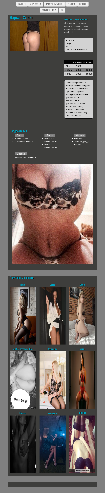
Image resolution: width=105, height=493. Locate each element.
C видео (71, 4)
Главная (21, 4)
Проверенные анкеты (54, 4)
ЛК (62, 10)
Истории (82, 4)
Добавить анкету (49, 10)
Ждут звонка (35, 4)
